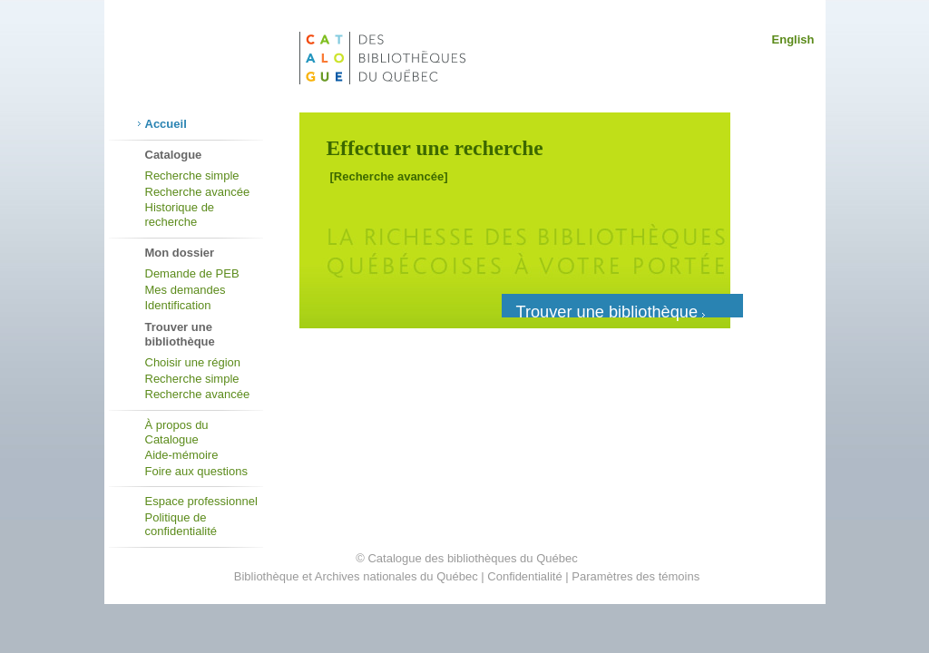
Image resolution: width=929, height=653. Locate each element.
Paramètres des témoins (635, 576)
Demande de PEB (192, 273)
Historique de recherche (180, 214)
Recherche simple (192, 175)
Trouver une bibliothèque (611, 310)
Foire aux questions (196, 471)
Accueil (166, 124)
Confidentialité (524, 576)
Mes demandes (185, 290)
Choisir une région (193, 362)
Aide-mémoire (182, 455)
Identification (178, 305)
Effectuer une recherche (435, 148)
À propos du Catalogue (177, 432)
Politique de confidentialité (181, 525)
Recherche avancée (197, 192)
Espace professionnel (201, 501)
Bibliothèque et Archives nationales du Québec (356, 576)
